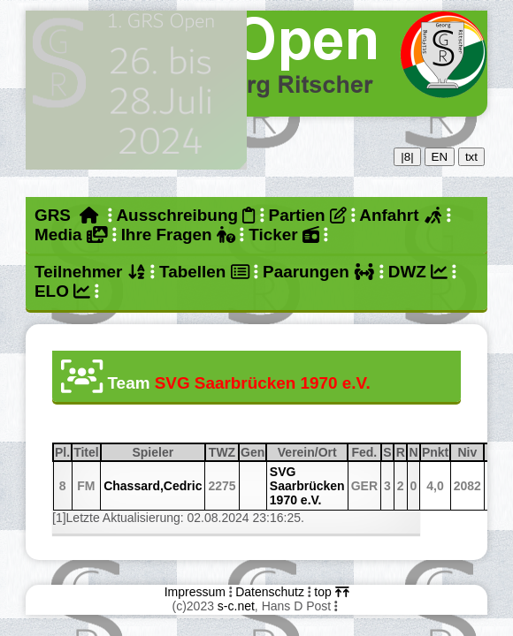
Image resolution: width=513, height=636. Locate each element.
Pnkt (435, 452)
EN (440, 156)
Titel (86, 452)
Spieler (167, 452)
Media (70, 234)
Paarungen (318, 271)
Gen (252, 452)
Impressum (195, 592)
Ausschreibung (185, 215)
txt (471, 156)
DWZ (418, 271)
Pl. (62, 452)
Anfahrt (400, 215)
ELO (62, 291)
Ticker (283, 234)
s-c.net (236, 606)
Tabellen (204, 271)
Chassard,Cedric (152, 486)
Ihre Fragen (178, 234)
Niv (469, 452)
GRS (66, 215)
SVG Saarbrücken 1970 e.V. (307, 486)
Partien (308, 215)
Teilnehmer (90, 271)
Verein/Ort (312, 452)
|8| (407, 156)
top (331, 592)
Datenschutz (269, 592)
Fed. (365, 452)
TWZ (223, 452)
